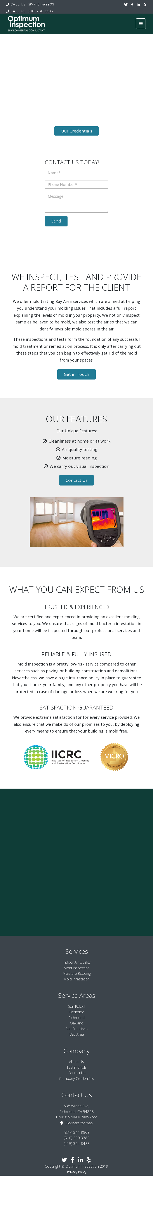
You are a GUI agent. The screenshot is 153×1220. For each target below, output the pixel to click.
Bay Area (76, 1034)
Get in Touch (76, 374)
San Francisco (77, 1028)
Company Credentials (76, 1078)
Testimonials (76, 1067)
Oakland (76, 1023)
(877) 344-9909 (30, 4)
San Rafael (76, 1006)
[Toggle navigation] (141, 23)
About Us (76, 1061)
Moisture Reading (77, 973)
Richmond (76, 1017)
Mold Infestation (76, 979)
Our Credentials (76, 131)
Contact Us (76, 480)
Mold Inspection (77, 967)
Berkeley (76, 1011)
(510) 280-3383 (29, 11)
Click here (72, 1123)
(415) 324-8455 (77, 1143)
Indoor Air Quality (76, 962)
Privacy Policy (76, 1172)
